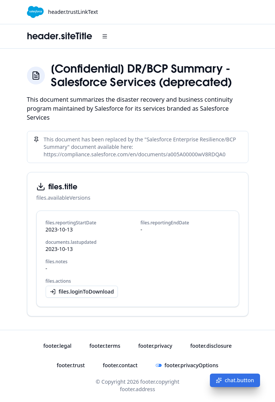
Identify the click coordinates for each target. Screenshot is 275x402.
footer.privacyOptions (187, 365)
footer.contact (120, 365)
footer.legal (57, 345)
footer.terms (104, 345)
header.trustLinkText (73, 11)
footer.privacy (155, 345)
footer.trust (70, 365)
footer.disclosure (211, 345)
